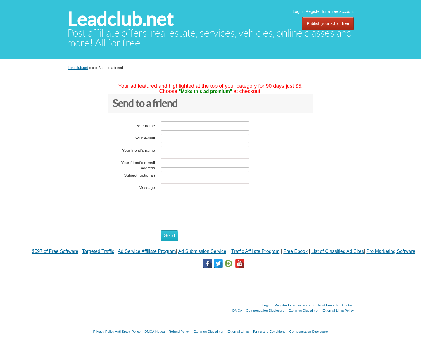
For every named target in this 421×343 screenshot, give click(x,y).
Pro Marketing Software (390, 251)
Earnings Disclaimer (304, 310)
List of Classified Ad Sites (337, 251)
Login (298, 11)
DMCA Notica (154, 331)
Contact (348, 305)
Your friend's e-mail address (138, 165)
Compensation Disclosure (265, 310)
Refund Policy (179, 331)
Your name (145, 126)
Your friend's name (138, 150)
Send (169, 235)
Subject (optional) (139, 175)
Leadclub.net (120, 19)
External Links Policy (338, 310)
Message (147, 187)
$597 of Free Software (55, 251)
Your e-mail (145, 138)
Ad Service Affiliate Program (147, 251)
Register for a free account (330, 11)
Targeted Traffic (98, 251)
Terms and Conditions (269, 331)
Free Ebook (295, 251)
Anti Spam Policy (128, 331)
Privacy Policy (103, 331)
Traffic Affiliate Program (255, 251)
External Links (238, 331)
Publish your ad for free (328, 23)
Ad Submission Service (202, 251)
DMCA (237, 310)
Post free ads (328, 305)
